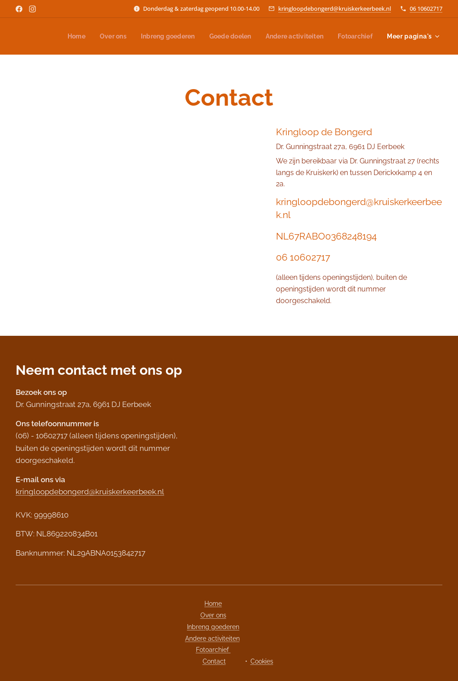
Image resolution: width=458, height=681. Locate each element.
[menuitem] (65, 36)
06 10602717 (426, 8)
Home (213, 603)
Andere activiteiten (212, 638)
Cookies (261, 661)
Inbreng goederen (213, 626)
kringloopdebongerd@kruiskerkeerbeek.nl (334, 8)
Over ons (213, 615)
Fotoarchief (213, 649)
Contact (214, 661)
